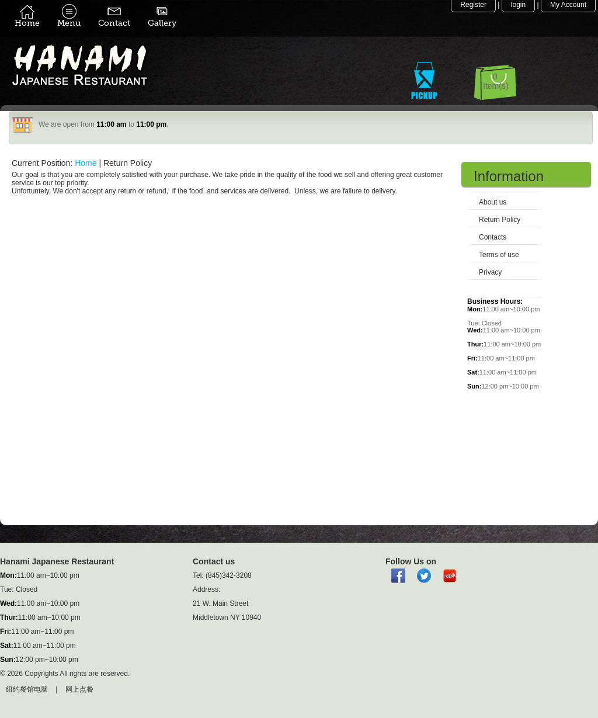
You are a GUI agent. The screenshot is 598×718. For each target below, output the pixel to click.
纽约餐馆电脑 (27, 689)
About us (492, 202)
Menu (69, 19)
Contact (114, 19)
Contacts (492, 237)
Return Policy (499, 220)
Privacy (490, 272)
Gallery (162, 19)
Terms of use (499, 255)
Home (27, 19)
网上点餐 (79, 689)
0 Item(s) (496, 81)
